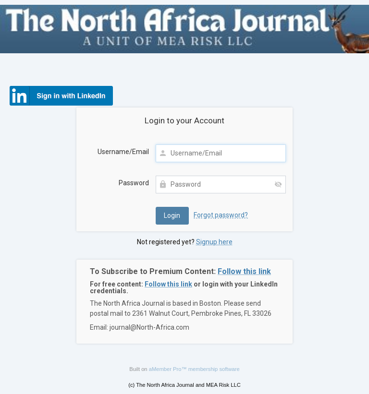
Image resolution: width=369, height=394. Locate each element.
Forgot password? (221, 215)
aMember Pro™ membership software (194, 369)
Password (134, 183)
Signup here (214, 242)
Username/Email (123, 151)
